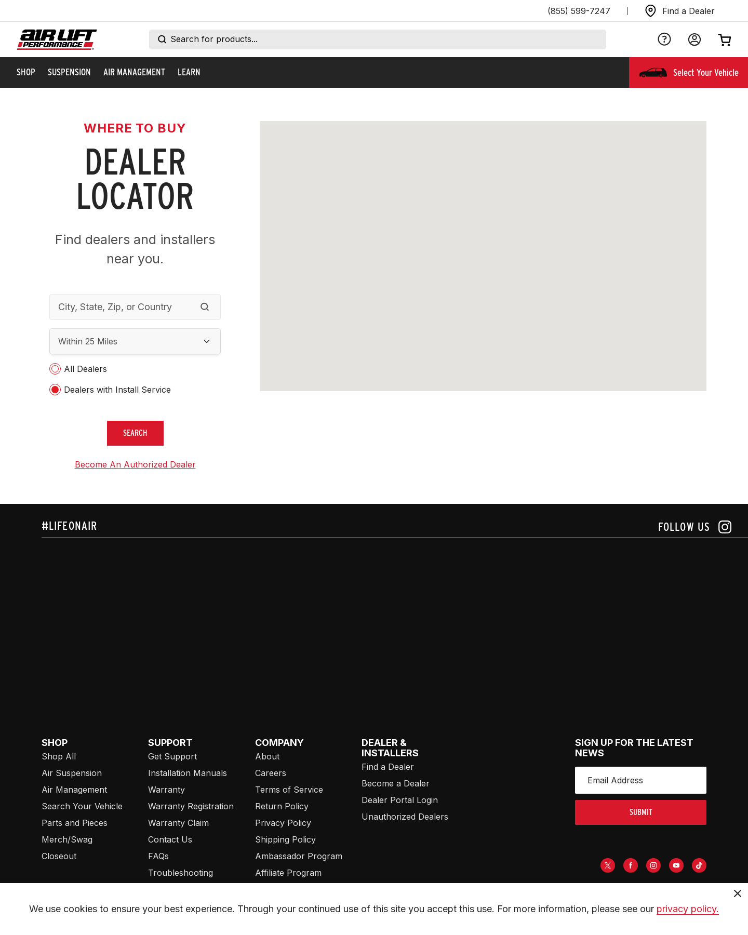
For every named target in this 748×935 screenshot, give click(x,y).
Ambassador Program (298, 856)
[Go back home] (57, 39)
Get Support (172, 756)
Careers (270, 773)
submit (641, 812)
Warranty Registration (191, 806)
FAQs (158, 856)
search (135, 433)
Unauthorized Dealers (405, 816)
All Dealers (85, 369)
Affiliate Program (288, 872)
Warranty (166, 789)
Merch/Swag (67, 839)
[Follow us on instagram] (694, 526)
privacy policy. (688, 908)
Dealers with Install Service (117, 389)
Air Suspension (72, 773)
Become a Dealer (396, 783)
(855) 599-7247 (578, 11)
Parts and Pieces (75, 823)
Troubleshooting (180, 872)
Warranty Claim (178, 823)
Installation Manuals (187, 773)
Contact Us (170, 839)
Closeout (59, 856)
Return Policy (282, 806)
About (267, 756)
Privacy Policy (283, 823)
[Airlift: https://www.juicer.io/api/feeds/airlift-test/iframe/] (395, 617)
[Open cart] (724, 39)
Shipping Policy (285, 839)
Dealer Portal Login (400, 800)
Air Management (74, 789)
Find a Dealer (388, 767)
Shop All (59, 756)
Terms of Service (289, 789)
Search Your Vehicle (82, 806)
